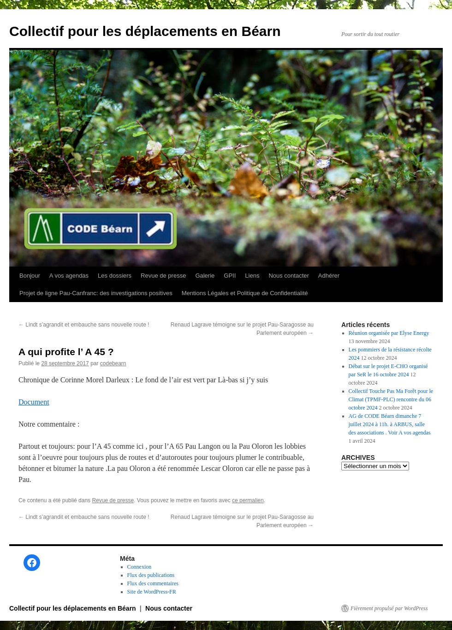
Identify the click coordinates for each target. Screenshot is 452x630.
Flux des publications (151, 575)
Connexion (139, 567)
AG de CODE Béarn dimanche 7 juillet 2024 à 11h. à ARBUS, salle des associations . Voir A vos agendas (390, 424)
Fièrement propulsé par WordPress (389, 608)
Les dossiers (114, 275)
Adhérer (328, 275)
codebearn (113, 363)
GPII (230, 275)
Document (33, 402)
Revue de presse (163, 275)
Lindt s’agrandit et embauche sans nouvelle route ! (83, 324)
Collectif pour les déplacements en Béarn (145, 31)
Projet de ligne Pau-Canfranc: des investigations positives (95, 293)
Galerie (204, 275)
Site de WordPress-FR (151, 591)
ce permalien (248, 500)
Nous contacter (288, 275)
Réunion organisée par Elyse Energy (389, 333)
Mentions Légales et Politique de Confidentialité (245, 293)
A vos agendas (69, 275)
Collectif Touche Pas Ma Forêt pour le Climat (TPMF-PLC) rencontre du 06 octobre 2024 (391, 399)
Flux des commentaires (152, 583)
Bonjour (29, 275)
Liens (252, 275)
